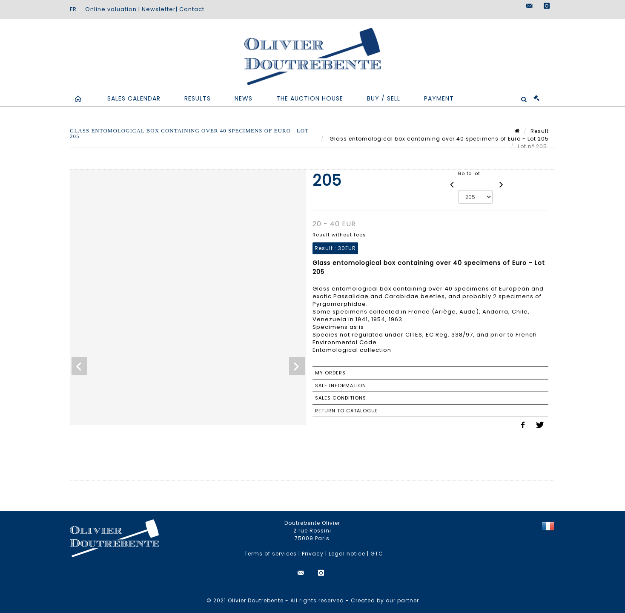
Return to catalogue (346, 410)
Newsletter (159, 9)
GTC (376, 553)
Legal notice (347, 553)
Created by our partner (385, 600)
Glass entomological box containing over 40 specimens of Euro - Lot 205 (438, 138)
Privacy (313, 553)
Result (539, 131)
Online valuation (111, 9)
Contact (191, 9)
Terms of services (270, 553)
